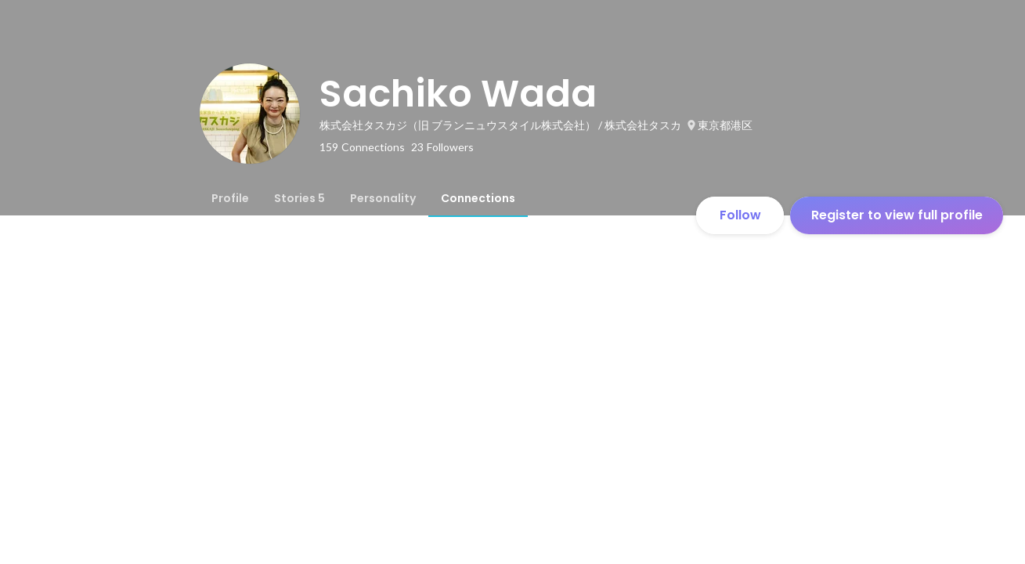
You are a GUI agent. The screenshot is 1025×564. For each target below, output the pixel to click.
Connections (478, 198)
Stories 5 (299, 198)
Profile (230, 198)
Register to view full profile (897, 215)
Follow (740, 215)
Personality (383, 198)
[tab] (230, 198)
